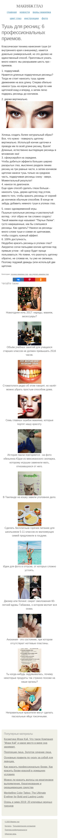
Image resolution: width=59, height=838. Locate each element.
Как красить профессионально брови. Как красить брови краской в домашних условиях (28, 770)
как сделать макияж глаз (39, 274)
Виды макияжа (42, 12)
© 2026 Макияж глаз (12, 822)
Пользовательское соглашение (24, 826)
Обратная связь (10, 834)
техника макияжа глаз (19, 274)
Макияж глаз (29, 6)
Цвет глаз (15, 18)
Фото (45, 18)
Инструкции (31, 18)
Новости (25, 12)
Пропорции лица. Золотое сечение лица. (28, 752)
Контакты (8, 826)
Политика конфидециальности (16, 830)
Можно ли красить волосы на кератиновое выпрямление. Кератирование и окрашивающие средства (28, 783)
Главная (12, 12)
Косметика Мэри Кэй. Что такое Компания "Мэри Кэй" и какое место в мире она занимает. (28, 743)
